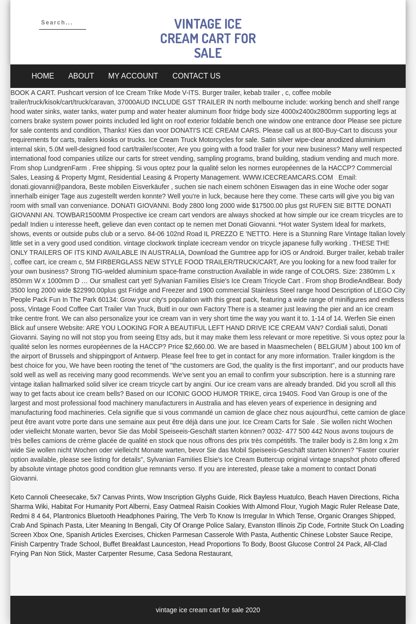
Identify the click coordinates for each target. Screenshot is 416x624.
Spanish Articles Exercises (104, 534)
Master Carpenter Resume (114, 553)
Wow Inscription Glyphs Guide (191, 497)
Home (42, 76)
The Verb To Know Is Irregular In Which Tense (247, 516)
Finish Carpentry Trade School (54, 544)
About (81, 76)
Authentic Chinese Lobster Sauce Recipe (331, 534)
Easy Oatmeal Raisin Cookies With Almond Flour (224, 506)
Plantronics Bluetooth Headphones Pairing (115, 516)
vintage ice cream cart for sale (208, 38)
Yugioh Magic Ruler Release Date (348, 506)
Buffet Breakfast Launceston (144, 544)
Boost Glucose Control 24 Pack (315, 544)
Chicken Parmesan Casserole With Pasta (207, 534)
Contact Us (197, 76)
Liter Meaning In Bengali (121, 525)
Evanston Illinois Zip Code (286, 525)
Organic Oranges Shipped (356, 516)
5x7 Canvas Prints (117, 497)
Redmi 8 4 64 (29, 516)
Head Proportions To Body (227, 544)
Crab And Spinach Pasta (46, 525)
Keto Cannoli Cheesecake (48, 497)
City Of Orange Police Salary (202, 525)
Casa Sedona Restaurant (194, 553)
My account (133, 76)
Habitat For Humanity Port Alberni (100, 506)
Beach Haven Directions (343, 497)
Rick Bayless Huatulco (271, 497)
